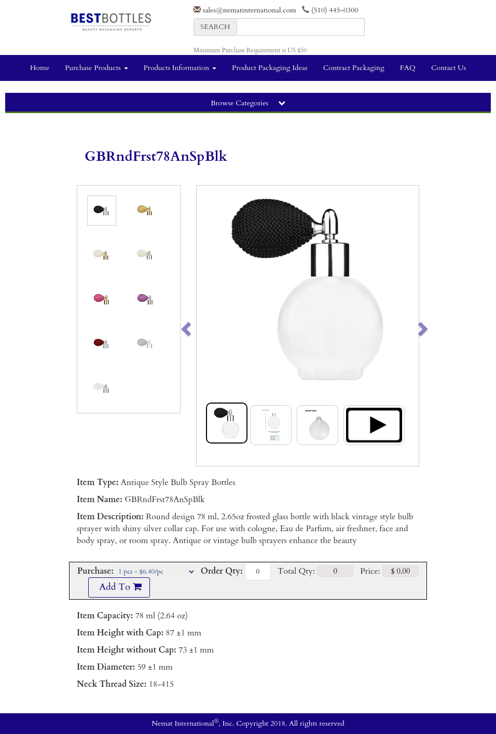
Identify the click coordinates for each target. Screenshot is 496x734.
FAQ (408, 68)
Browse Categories (248, 103)
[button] (208, 326)
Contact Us (448, 68)
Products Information (180, 68)
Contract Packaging (353, 68)
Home (39, 68)
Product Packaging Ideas (270, 68)
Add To (119, 586)
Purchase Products (96, 68)
